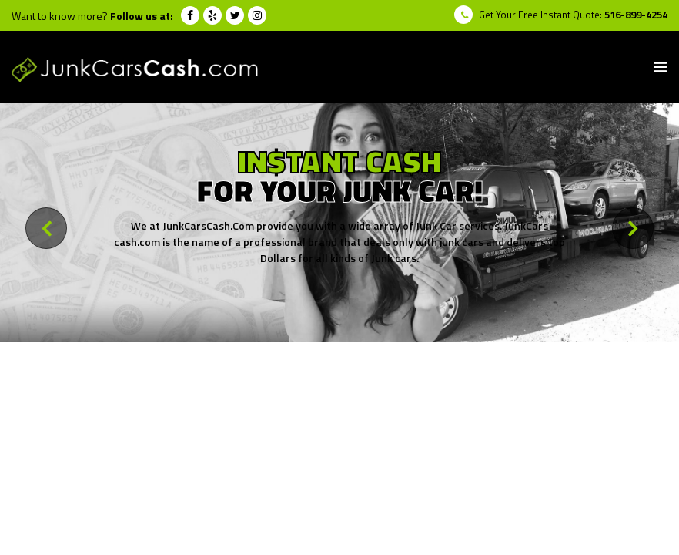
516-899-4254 (635, 14)
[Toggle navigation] (660, 67)
